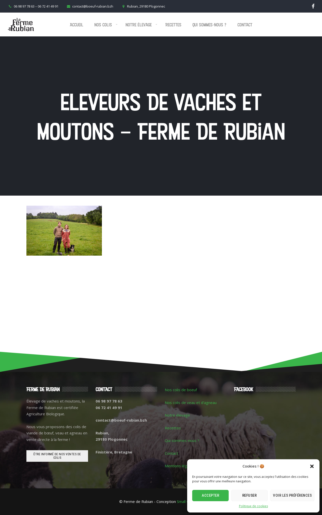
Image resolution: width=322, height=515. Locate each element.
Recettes (173, 24)
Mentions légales (179, 465)
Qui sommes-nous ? (209, 24)
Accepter (210, 495)
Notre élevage (139, 24)
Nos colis (103, 24)
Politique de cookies (253, 506)
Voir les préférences (292, 495)
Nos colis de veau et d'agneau (191, 402)
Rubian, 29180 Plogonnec (143, 6)
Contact (244, 24)
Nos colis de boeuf (181, 389)
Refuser (249, 495)
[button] (311, 466)
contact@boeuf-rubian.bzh (89, 6)
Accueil (76, 24)
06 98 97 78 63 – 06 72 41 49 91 (33, 6)
